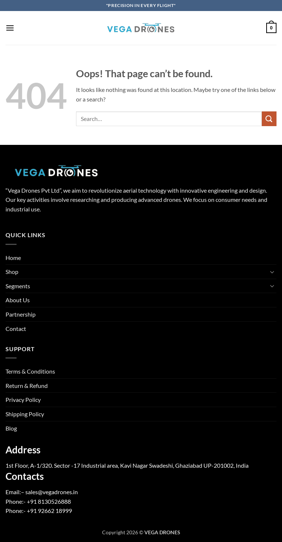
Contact (16, 328)
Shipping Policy (25, 413)
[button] (10, 28)
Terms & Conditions (30, 371)
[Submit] (269, 118)
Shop (12, 271)
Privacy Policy (23, 399)
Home (13, 257)
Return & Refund (27, 385)
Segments (18, 285)
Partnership (21, 314)
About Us (18, 299)
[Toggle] (272, 271)
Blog (11, 428)
